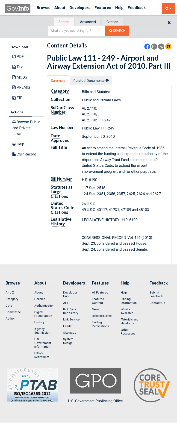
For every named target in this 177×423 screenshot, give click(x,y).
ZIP (17, 98)
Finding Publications (100, 324)
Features (110, 8)
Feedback (148, 8)
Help (129, 8)
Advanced (88, 22)
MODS (19, 77)
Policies (39, 299)
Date (9, 306)
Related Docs (95, 81)
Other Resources (128, 332)
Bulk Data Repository (70, 311)
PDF (18, 57)
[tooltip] (111, 81)
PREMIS (21, 88)
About (63, 8)
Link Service (71, 320)
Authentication (44, 306)
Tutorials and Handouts (130, 322)
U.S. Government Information (42, 343)
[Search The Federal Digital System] (117, 31)
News (96, 309)
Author (10, 319)
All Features (100, 293)
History (39, 323)
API (65, 303)
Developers (85, 8)
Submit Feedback (156, 294)
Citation (115, 22)
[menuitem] (16, 293)
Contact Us (157, 303)
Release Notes (102, 316)
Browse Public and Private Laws (26, 128)
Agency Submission (42, 331)
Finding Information (129, 301)
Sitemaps (69, 333)
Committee (13, 312)
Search (60, 22)
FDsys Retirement (41, 355)
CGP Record (24, 155)
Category (12, 299)
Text (18, 67)
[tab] (61, 22)
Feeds (67, 326)
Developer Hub (70, 294)
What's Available (127, 311)
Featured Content (98, 301)
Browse (44, 8)
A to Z (10, 293)
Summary (59, 81)
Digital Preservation (43, 314)
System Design (68, 341)
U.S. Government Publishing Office (95, 386)
